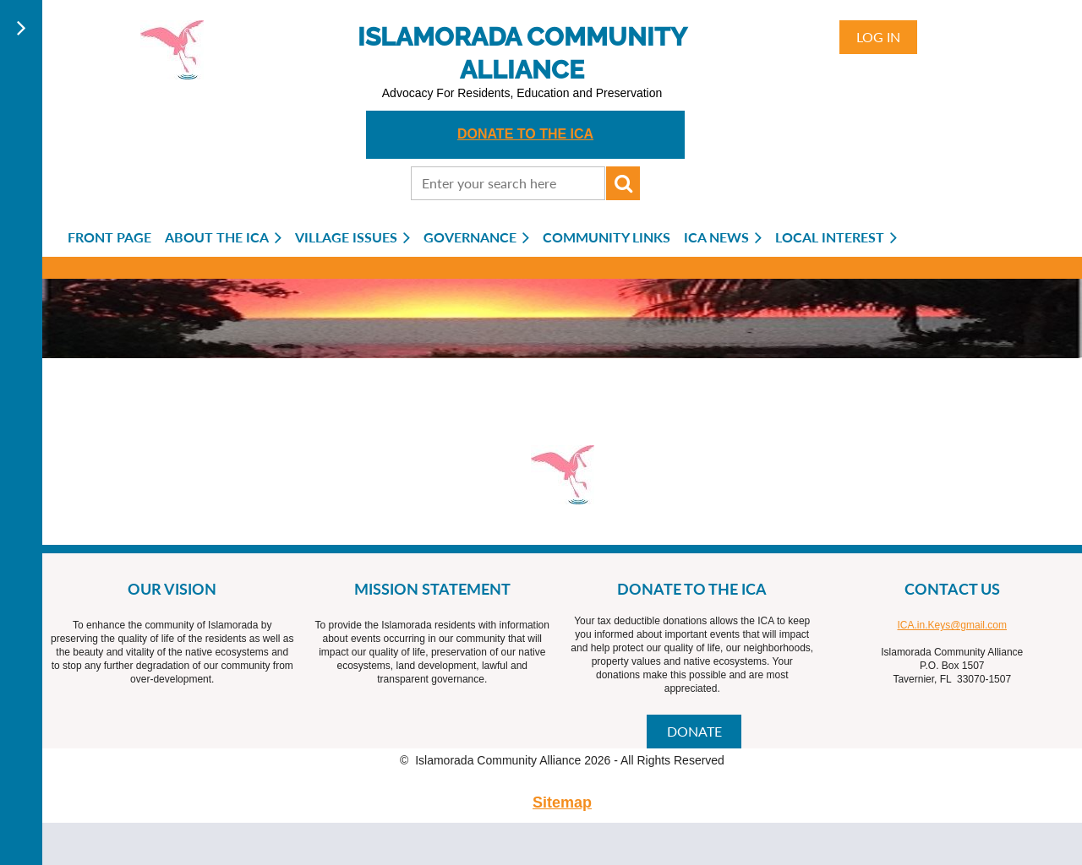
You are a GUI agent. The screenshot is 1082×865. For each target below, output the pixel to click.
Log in (878, 37)
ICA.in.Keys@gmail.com (952, 625)
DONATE (694, 731)
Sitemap (562, 802)
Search (623, 183)
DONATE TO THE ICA (525, 134)
